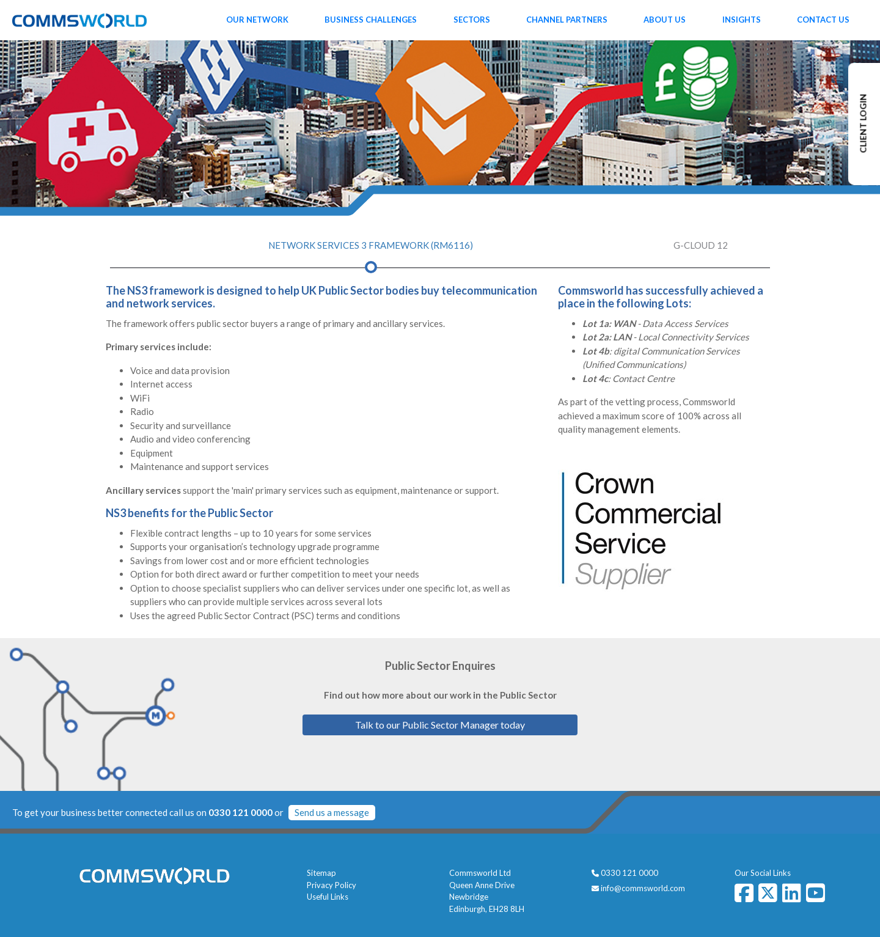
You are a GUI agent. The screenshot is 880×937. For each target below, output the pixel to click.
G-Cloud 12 (700, 245)
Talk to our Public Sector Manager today (440, 724)
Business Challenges (370, 19)
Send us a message (332, 812)
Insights (741, 19)
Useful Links (327, 897)
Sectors (471, 19)
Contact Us (823, 19)
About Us (665, 19)
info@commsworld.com (643, 888)
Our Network (257, 19)
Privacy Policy (331, 885)
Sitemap (321, 873)
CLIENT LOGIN (863, 123)
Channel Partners (566, 19)
